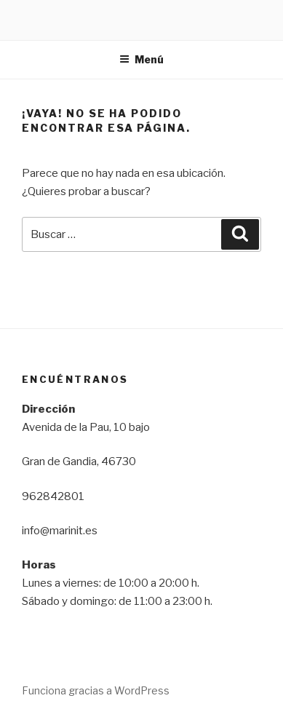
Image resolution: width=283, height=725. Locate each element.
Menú (141, 59)
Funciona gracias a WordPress (96, 690)
